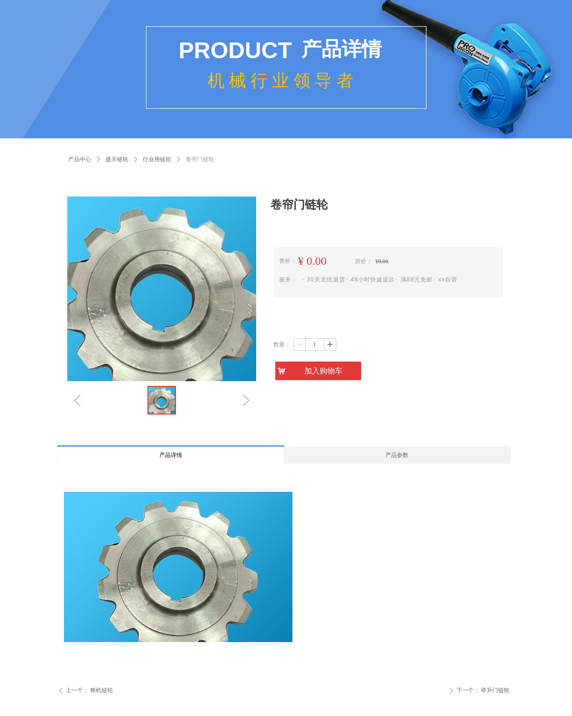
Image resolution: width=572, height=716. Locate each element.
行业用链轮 (157, 159)
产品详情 (170, 455)
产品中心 (79, 159)
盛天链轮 (116, 159)
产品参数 (396, 455)
